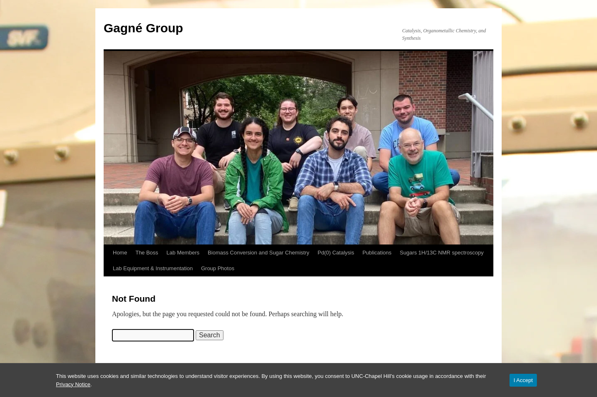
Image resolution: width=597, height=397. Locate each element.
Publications (376, 252)
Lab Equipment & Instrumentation (153, 268)
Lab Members (183, 252)
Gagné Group (143, 28)
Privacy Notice (73, 384)
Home (120, 252)
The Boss (147, 252)
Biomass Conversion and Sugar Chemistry (258, 252)
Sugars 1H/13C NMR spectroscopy (441, 252)
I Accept (523, 380)
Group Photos (217, 268)
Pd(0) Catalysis (336, 252)
